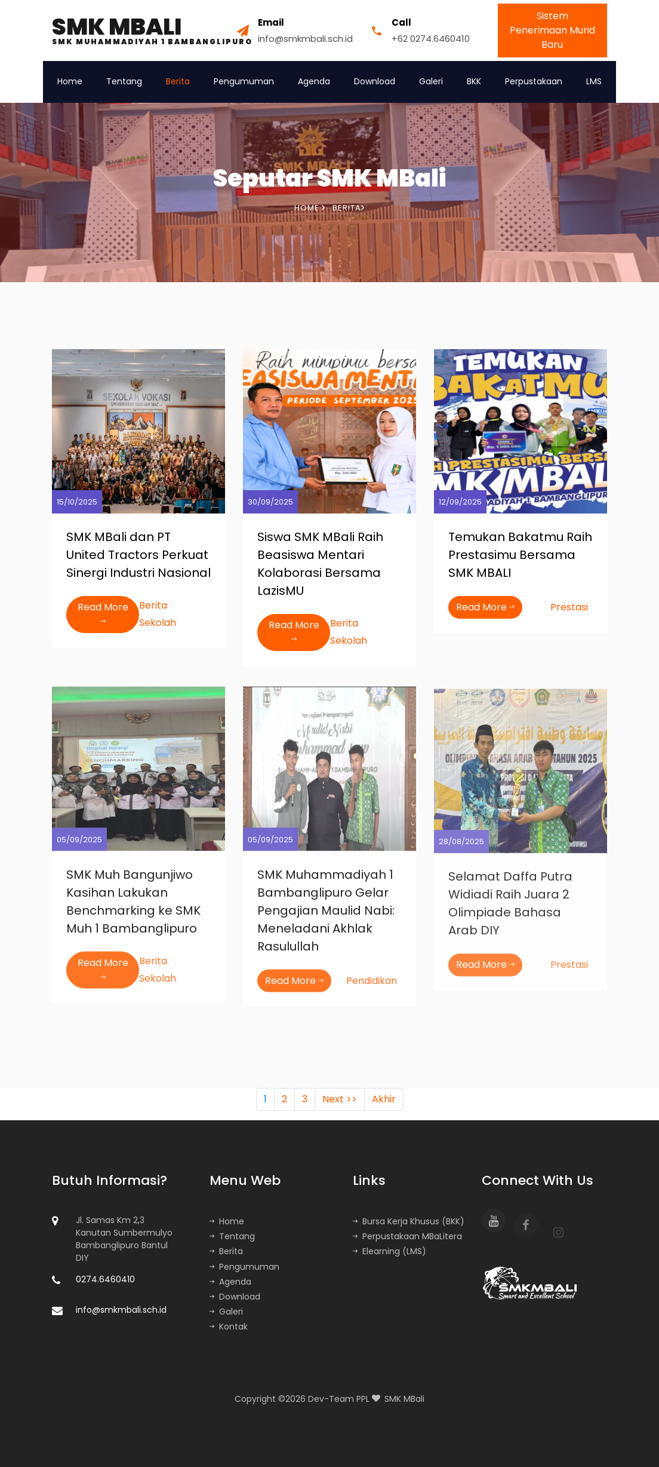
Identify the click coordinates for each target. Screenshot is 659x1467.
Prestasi (569, 607)
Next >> (339, 1099)
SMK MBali (404, 1399)
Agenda (314, 81)
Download (374, 81)
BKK (474, 81)
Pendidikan (371, 987)
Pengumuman (244, 81)
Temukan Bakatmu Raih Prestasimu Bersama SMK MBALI (520, 554)
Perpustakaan (533, 81)
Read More (103, 614)
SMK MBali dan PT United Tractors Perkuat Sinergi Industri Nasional (138, 554)
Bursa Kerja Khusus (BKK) (408, 1221)
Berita (178, 81)
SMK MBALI (152, 30)
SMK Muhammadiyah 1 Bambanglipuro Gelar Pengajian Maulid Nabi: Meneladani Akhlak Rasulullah (326, 917)
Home (69, 81)
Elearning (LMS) (389, 1251)
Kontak (229, 1326)
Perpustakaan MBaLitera (407, 1236)
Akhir (384, 1099)
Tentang (124, 81)
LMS (594, 81)
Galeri (431, 81)
